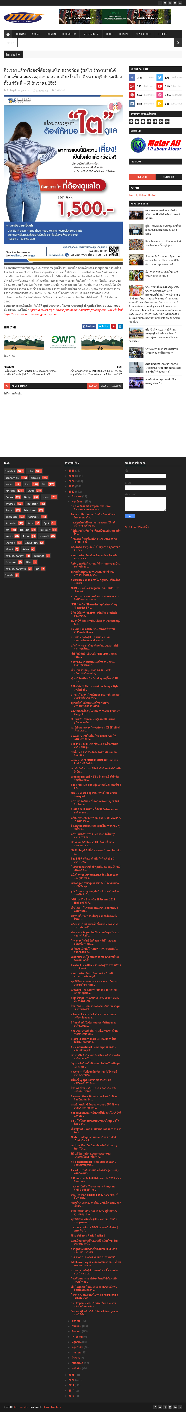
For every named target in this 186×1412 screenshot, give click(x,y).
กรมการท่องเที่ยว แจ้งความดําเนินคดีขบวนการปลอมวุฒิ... (92, 974)
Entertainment (91, 34)
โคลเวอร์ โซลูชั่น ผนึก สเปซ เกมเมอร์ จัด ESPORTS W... (94, 540)
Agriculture (39, 555)
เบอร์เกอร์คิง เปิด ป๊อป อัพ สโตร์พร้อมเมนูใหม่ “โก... (94, 1146)
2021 (71, 1374)
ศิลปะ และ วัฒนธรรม (16, 568)
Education (24, 529)
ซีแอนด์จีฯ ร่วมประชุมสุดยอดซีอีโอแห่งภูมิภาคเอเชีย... (93, 720)
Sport (109, 34)
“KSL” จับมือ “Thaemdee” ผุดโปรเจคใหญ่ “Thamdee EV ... (94, 605)
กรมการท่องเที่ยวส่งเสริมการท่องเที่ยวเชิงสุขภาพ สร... (94, 556)
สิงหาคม (77, 1331)
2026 (71, 470)
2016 (71, 1396)
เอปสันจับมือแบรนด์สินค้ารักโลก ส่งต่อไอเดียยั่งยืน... (96, 769)
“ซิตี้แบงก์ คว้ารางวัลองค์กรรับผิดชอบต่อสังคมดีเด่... (94, 753)
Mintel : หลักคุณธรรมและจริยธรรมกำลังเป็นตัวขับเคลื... (94, 1138)
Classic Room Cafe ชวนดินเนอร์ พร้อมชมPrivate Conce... (93, 630)
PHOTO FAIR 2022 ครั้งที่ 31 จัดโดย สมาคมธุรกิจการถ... (95, 810)
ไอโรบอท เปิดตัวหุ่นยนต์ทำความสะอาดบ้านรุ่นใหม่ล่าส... (95, 564)
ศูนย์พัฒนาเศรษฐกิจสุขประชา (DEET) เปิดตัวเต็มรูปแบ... (96, 728)
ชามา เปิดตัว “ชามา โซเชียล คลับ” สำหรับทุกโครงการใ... (95, 1056)
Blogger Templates (52, 1406)
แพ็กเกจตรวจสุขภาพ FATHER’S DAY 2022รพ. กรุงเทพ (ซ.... (96, 819)
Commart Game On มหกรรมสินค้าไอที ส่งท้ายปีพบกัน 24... (94, 1097)
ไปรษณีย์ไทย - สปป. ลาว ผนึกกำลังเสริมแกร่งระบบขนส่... (93, 1089)
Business (20, 34)
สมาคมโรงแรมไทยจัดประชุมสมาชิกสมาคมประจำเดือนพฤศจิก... (95, 695)
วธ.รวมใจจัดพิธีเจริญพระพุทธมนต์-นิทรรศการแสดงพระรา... (91, 507)
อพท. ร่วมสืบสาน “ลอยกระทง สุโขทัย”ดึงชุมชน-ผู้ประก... (94, 1212)
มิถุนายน (77, 1342)
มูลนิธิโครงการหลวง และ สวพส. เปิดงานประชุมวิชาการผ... (94, 982)
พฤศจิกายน (78, 501)
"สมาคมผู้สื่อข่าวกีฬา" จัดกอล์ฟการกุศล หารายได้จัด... (95, 1312)
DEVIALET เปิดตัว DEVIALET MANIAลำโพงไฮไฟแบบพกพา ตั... (93, 1040)
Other (161, 34)
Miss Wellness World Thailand (88, 1235)
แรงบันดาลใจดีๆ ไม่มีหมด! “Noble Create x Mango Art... (95, 712)
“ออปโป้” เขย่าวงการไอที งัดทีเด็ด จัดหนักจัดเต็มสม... (96, 1204)
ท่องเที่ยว (35, 477)
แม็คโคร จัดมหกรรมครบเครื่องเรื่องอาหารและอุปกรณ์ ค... (94, 876)
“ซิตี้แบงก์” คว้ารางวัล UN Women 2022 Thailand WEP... (93, 900)
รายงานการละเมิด (137, 526)
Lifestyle (124, 34)
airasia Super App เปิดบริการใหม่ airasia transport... (94, 794)
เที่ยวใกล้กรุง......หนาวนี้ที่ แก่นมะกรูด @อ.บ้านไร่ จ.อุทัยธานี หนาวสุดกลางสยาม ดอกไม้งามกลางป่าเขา (153, 335)
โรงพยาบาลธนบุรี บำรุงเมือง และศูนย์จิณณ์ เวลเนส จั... (95, 868)
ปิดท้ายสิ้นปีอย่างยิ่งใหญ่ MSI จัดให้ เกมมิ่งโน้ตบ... (94, 917)
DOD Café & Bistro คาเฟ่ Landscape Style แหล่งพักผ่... (94, 687)
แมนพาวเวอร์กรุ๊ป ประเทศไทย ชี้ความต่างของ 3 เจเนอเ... (94, 1271)
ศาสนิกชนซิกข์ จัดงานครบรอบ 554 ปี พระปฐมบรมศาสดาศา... (95, 1105)
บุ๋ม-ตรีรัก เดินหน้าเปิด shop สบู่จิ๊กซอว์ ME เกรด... (94, 679)
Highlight (142, 176)
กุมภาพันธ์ (78, 1363)
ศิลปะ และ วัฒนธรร (15, 555)
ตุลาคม (76, 1321)
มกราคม (77, 1368)
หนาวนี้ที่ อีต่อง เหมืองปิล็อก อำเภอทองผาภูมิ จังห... (95, 622)
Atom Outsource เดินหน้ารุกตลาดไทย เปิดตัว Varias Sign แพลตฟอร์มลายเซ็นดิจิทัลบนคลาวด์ (163, 367)
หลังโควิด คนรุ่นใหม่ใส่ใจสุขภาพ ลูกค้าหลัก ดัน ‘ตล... (95, 548)
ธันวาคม (77, 496)
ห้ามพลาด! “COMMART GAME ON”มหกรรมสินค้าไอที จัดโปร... (94, 761)
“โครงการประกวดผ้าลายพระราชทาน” (93, 1257)
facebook (116, 385)
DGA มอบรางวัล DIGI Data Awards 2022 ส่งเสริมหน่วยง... (96, 1179)
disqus (104, 385)
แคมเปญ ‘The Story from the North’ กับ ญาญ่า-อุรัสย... (94, 991)
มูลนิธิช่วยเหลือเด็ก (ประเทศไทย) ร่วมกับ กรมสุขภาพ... (94, 1220)
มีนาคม (76, 1357)
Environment (11, 562)
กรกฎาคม (77, 1336)
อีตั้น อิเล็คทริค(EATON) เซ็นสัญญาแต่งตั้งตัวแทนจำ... (94, 614)
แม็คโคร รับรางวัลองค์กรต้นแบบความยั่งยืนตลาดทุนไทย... (95, 646)
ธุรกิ (37, 568)
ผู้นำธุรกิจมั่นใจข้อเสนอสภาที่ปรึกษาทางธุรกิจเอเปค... (93, 1023)
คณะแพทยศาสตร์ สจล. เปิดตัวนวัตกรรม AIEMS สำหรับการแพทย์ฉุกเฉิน (162, 214)
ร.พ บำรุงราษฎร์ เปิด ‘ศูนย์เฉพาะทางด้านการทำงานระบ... (94, 1032)
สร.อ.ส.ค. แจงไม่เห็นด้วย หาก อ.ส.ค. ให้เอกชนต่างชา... (93, 737)
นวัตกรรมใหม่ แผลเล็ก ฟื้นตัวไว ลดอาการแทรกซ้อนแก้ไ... (94, 925)
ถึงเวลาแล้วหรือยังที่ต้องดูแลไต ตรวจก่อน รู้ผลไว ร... (95, 827)
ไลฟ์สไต (10, 575)
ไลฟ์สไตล (10, 542)
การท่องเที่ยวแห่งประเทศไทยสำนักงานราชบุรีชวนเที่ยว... (93, 663)
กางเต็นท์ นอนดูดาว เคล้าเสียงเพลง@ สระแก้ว (160, 381)
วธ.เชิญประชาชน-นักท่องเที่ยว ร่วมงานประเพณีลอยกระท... (93, 1304)
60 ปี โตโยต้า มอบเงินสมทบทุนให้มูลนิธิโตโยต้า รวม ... (95, 1122)
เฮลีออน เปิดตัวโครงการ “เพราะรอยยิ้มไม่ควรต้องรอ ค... (94, 950)
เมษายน (76, 1352)
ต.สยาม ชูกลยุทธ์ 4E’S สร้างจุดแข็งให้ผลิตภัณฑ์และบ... (95, 777)
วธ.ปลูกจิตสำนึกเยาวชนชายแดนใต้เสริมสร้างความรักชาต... (94, 523)
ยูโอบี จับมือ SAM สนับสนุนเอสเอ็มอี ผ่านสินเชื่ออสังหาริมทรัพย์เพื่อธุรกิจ (163, 229)
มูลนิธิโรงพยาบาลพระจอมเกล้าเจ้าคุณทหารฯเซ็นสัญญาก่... (92, 573)
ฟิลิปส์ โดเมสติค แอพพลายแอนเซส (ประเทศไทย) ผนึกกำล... (91, 1154)
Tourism (51, 34)
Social (36, 34)
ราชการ (9, 484)
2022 (71, 491)
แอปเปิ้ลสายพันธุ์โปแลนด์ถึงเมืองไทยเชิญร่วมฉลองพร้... (94, 1242)
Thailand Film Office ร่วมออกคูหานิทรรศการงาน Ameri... (96, 966)
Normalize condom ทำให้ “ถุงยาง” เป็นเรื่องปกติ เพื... (95, 581)
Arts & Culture (31, 542)
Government (33, 516)
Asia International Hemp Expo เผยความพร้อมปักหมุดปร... (93, 1048)
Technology (69, 34)
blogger (93, 385)
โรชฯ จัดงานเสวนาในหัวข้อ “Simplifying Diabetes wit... (94, 1296)
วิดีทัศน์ (9, 549)
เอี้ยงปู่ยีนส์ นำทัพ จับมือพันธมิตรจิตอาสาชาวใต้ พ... (96, 1130)
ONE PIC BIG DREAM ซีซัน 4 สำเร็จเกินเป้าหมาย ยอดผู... (94, 745)
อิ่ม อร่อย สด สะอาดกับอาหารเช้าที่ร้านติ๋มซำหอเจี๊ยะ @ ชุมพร (163, 243)
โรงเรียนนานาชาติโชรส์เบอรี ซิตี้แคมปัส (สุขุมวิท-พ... (94, 1279)
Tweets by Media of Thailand (142, 195)
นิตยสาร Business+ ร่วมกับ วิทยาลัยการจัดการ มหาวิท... (93, 515)
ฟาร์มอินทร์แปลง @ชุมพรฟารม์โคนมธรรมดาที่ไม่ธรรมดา (161, 350)
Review (10, 42)
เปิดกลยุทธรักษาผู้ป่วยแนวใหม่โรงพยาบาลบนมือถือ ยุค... (95, 884)
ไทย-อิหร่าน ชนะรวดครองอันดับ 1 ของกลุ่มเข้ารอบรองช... (95, 1007)
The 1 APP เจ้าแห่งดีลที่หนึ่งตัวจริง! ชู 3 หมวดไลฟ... (93, 859)
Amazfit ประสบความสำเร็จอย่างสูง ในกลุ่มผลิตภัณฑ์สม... (95, 1171)
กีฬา (44, 484)
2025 (71, 476)
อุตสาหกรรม (11, 516)
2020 (71, 1380)
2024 (71, 481)
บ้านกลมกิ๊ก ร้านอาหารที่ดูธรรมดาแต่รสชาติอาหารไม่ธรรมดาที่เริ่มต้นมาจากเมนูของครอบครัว (163, 260)
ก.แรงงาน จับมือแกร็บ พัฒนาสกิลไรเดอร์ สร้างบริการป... (94, 1072)
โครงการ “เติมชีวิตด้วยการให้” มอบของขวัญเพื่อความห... (93, 941)
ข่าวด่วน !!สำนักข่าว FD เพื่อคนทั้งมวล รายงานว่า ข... (92, 843)
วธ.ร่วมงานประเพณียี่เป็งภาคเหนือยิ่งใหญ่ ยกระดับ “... (94, 1228)
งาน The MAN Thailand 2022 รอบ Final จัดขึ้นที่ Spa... (95, 1196)
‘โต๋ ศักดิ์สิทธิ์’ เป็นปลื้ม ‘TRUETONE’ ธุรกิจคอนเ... (94, 655)
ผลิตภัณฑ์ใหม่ (12, 477)
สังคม (27, 484)
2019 (71, 1385)
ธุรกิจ (30, 471)
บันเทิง (31, 490)
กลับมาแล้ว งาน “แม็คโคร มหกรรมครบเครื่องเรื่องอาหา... (93, 1015)
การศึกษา (10, 503)
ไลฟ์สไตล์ (60, 90)
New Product (144, 34)
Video (28, 562)
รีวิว (7, 529)
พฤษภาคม (78, 1347)
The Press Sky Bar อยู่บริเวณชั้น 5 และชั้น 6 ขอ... (96, 786)
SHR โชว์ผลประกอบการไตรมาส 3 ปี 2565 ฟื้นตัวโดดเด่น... (95, 999)
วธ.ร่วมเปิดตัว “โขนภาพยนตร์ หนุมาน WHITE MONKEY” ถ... (93, 1187)
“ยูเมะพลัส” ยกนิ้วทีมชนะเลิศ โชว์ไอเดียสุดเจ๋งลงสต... (95, 1064)
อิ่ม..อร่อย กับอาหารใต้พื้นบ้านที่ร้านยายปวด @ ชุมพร (161, 274)
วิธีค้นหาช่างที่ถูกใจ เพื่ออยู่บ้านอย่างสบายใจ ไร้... (95, 532)
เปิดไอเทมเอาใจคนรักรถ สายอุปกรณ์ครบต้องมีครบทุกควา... (94, 1288)
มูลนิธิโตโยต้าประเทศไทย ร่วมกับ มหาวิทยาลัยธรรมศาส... (90, 704)
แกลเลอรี (44, 536)
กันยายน (77, 1326)
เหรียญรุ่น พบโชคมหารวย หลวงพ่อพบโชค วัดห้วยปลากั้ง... (95, 958)
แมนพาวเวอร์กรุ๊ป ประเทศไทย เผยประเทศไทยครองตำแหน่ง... (90, 638)
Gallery (25, 549)
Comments (168, 176)
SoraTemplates (21, 1406)
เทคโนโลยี (11, 490)
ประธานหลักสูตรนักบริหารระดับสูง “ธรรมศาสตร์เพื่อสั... (95, 933)
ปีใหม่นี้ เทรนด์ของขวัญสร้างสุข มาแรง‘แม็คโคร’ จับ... (91, 1081)
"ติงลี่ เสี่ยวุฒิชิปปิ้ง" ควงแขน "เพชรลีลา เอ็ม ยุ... (96, 851)
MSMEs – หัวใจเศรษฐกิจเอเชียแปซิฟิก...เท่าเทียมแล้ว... (95, 589)
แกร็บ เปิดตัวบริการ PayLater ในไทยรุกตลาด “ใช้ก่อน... (93, 835)
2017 (71, 1390)
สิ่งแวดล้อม (11, 523)
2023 (71, 486)
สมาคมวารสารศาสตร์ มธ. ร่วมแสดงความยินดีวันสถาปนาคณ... (95, 597)
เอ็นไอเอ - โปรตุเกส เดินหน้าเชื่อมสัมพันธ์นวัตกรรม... (94, 909)
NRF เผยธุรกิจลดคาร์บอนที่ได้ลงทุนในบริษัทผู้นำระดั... (96, 1114)
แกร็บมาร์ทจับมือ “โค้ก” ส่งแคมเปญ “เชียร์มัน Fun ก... (95, 802)
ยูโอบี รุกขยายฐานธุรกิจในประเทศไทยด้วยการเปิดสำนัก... (95, 892)
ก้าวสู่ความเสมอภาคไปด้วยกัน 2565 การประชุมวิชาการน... (94, 1250)
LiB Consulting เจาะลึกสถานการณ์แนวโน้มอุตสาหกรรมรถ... (96, 1263)
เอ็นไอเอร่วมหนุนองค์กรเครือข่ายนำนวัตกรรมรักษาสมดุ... (91, 671)
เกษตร (46, 497)
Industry (9, 536)
